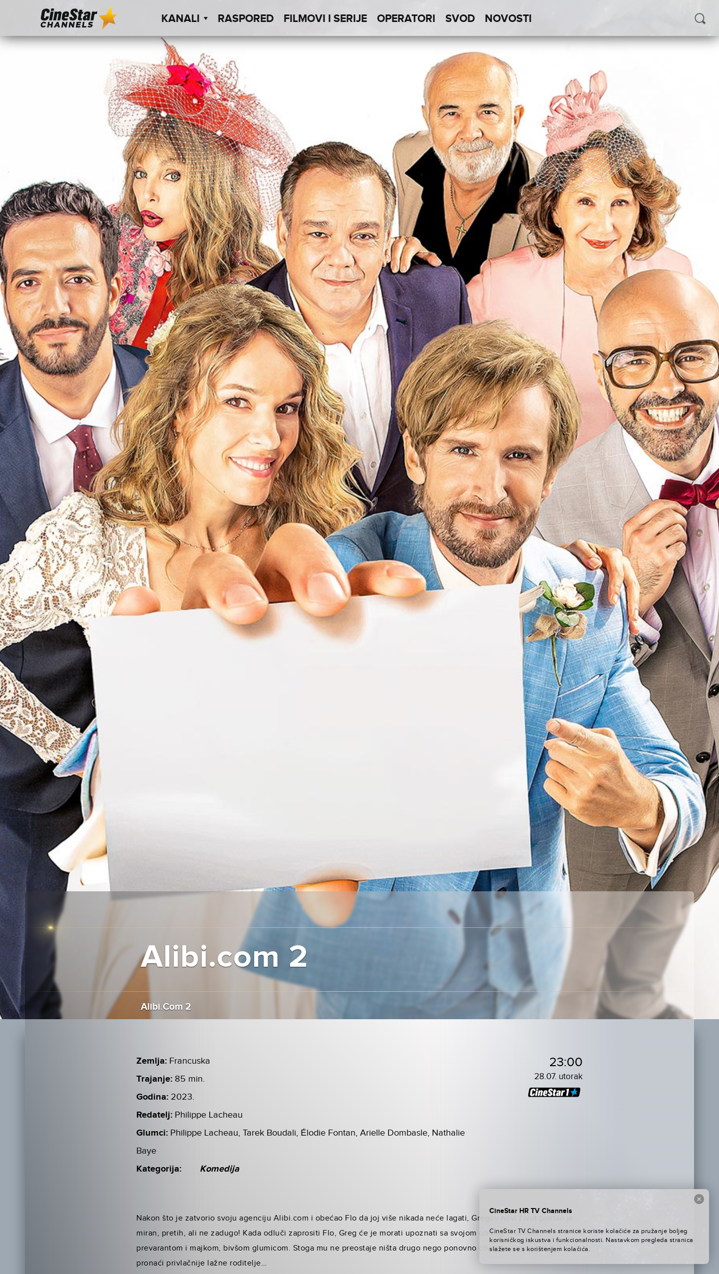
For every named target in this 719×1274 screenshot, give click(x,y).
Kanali (184, 18)
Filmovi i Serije (325, 18)
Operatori (406, 18)
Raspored (246, 18)
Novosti (508, 18)
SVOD (460, 18)
